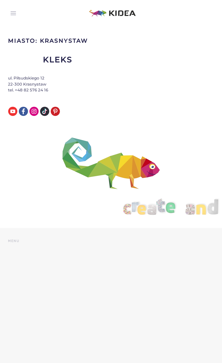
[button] (12, 13)
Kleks (57, 59)
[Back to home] (111, 13)
